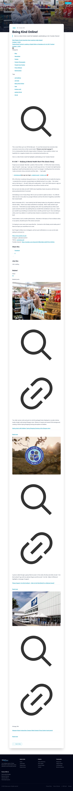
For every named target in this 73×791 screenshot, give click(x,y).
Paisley (16, 59)
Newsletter (17, 56)
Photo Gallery (41, 763)
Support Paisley (60, 763)
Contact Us (68, 3)
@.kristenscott (17, 175)
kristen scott (18, 89)
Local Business (59, 765)
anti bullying (18, 78)
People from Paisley (20, 65)
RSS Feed (64, 786)
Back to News (17, 744)
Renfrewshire (18, 70)
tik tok (16, 95)
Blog (16, 53)
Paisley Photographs (20, 62)
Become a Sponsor (60, 767)
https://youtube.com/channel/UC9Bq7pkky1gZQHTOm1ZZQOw (38, 242)
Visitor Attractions (42, 3)
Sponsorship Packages (6, 774)
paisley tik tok (18, 92)
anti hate (17, 80)
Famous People (51, 3)
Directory (57, 3)
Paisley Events (27, 3)
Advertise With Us (5, 777)
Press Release (18, 67)
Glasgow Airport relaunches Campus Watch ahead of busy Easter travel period (32, 730)
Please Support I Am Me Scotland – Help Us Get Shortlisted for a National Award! (33, 583)
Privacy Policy (49, 786)
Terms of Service (56, 786)
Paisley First (59, 761)
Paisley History (34, 3)
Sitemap (69, 786)
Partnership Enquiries (6, 779)
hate (16, 86)
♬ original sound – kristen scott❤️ (39, 175)
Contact (40, 767)
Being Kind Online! (19, 83)
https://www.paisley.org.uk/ (19, 235)
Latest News (20, 3)
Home (15, 3)
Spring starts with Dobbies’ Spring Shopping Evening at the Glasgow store (31, 428)
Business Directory (5, 776)
